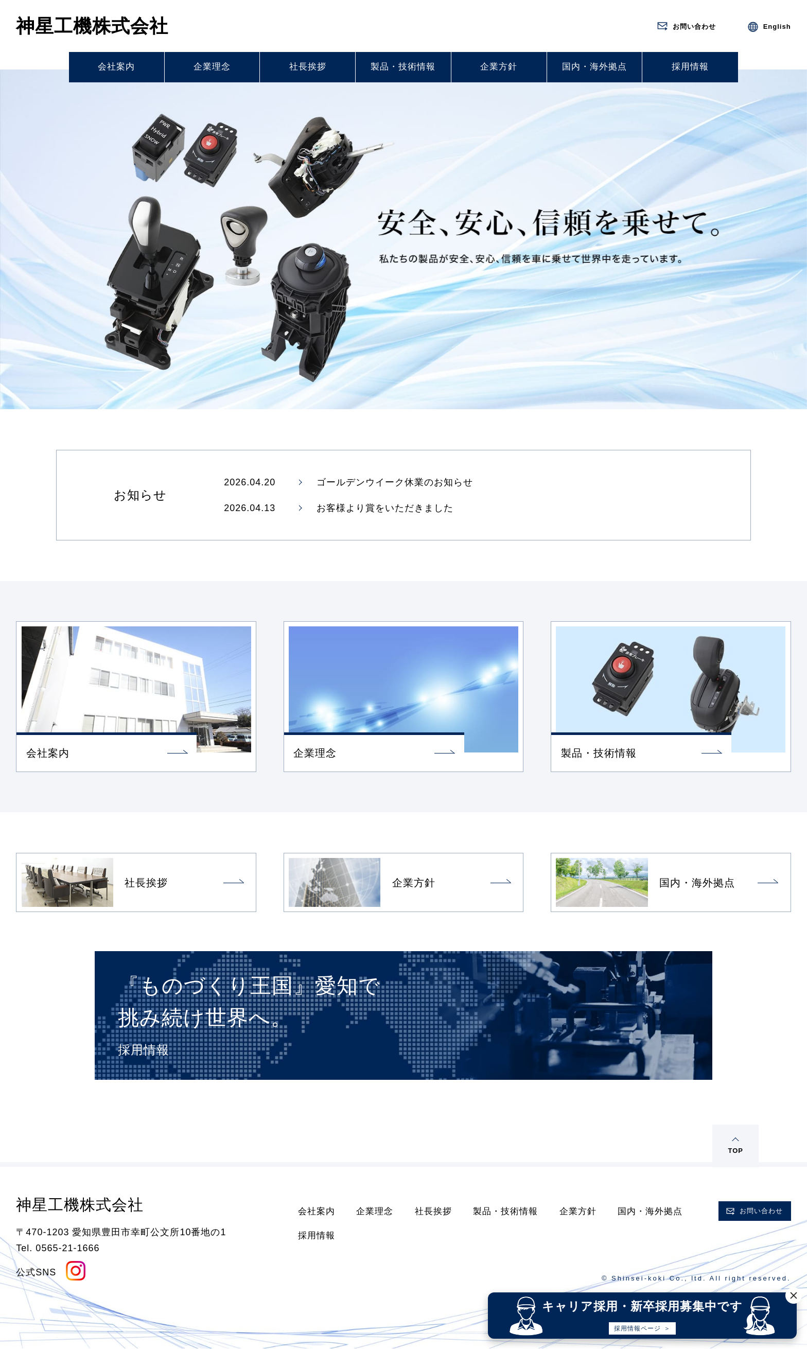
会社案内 (116, 67)
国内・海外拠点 (594, 67)
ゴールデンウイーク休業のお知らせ (395, 482)
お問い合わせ (761, 1211)
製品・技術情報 (403, 67)
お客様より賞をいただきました (385, 508)
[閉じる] (795, 1295)
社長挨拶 (307, 67)
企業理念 (212, 67)
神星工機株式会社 (92, 26)
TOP (735, 1150)
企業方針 (498, 67)
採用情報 (690, 67)
